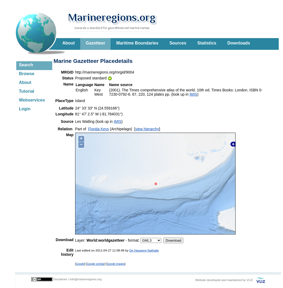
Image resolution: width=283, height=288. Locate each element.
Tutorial (26, 91)
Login (25, 109)
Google (80, 263)
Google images (116, 263)
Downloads (238, 43)
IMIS (193, 94)
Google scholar (95, 263)
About (68, 43)
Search (26, 65)
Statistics (206, 43)
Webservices (32, 100)
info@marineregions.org (86, 279)
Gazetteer (95, 43)
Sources (177, 43)
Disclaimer (60, 279)
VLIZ (249, 280)
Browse (26, 73)
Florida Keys (98, 129)
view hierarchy (147, 129)
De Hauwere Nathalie (144, 250)
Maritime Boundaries (137, 43)
